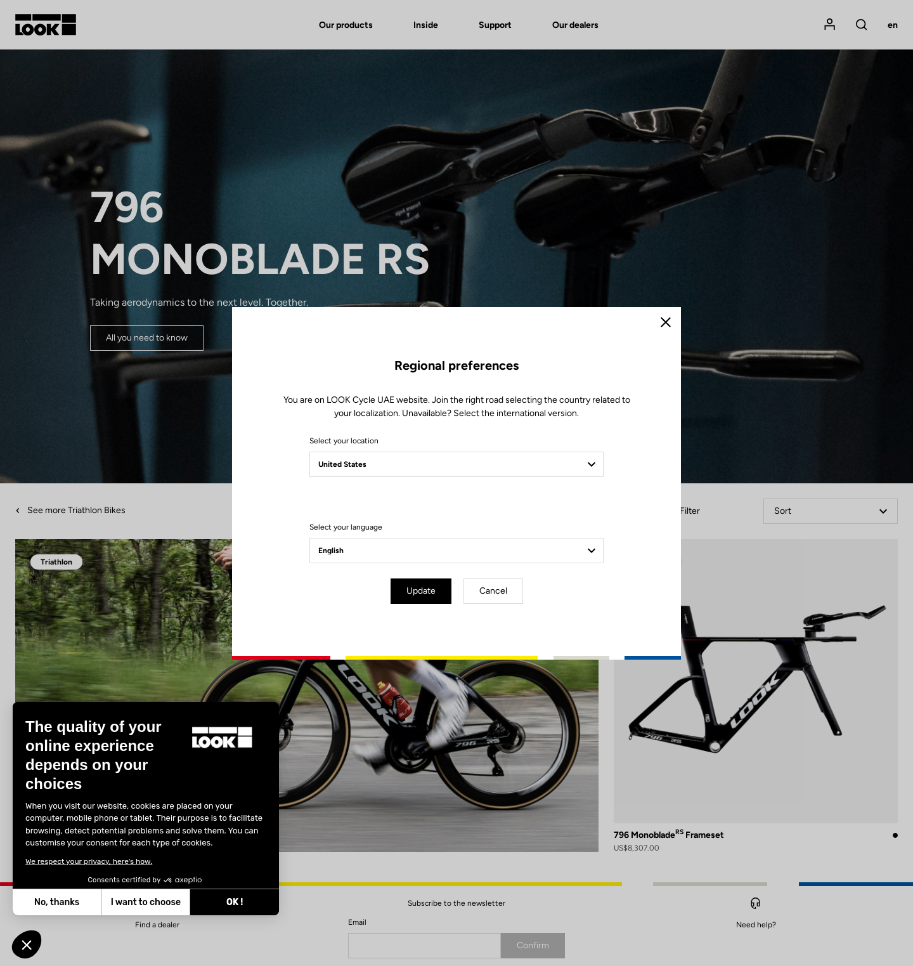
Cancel (493, 590)
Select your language (345, 527)
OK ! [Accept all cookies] (176, 902)
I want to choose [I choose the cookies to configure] (87, 902)
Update (421, 590)
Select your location (344, 440)
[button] (26, 944)
